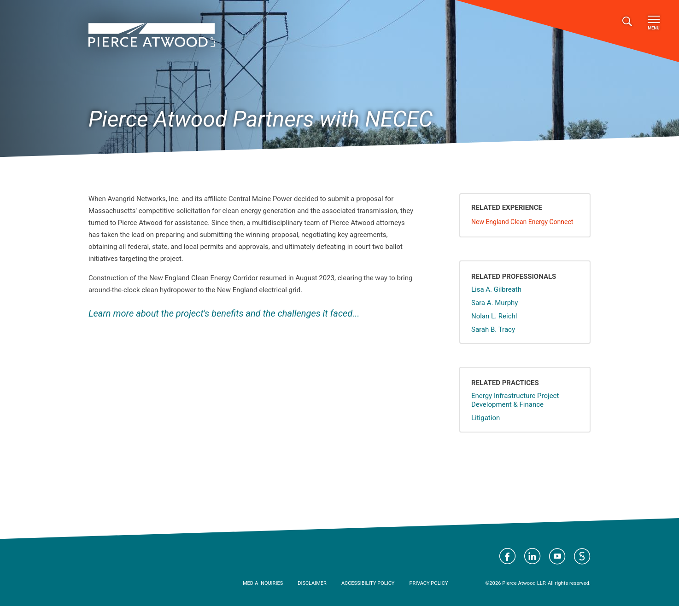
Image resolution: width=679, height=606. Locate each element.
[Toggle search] (627, 22)
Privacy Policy (428, 583)
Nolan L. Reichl (494, 316)
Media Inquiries (263, 583)
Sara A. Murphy (494, 303)
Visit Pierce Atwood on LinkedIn (532, 556)
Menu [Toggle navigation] (654, 23)
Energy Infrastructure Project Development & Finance (515, 400)
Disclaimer (312, 583)
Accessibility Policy (368, 583)
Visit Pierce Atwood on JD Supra (582, 556)
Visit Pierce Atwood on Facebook (507, 556)
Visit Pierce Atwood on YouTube (557, 556)
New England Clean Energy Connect (522, 221)
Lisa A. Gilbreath (496, 289)
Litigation (485, 418)
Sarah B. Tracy (493, 329)
